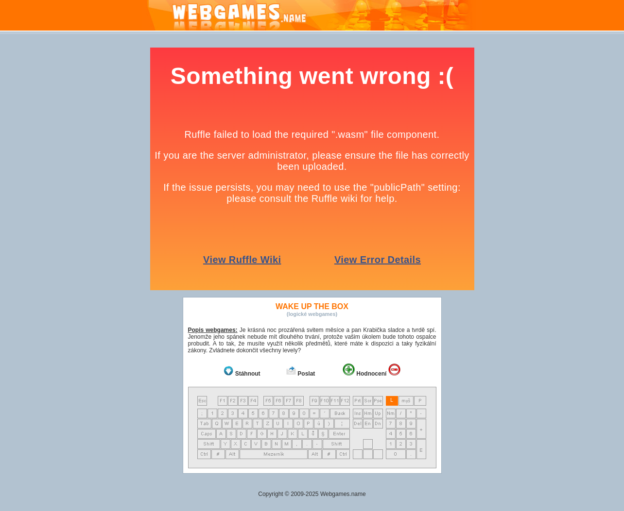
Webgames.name (343, 494)
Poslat (306, 373)
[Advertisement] (586, 193)
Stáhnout (247, 373)
